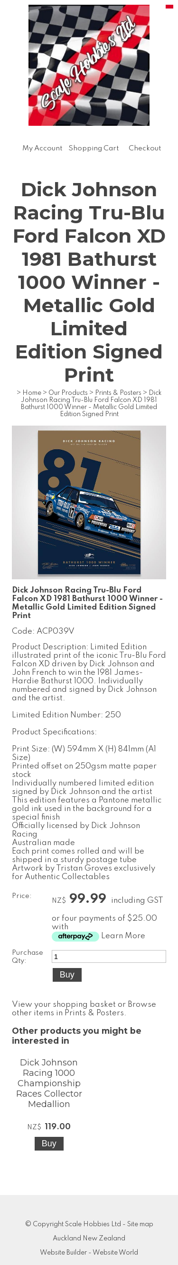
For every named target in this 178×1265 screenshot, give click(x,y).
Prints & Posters (118, 393)
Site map (140, 1224)
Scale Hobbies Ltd (93, 1224)
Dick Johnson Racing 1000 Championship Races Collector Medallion (49, 1083)
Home (31, 393)
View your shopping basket (64, 1005)
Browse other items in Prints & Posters (84, 1009)
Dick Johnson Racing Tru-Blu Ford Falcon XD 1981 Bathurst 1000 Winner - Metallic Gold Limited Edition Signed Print (91, 404)
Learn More (123, 936)
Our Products (68, 393)
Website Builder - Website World (89, 1252)
